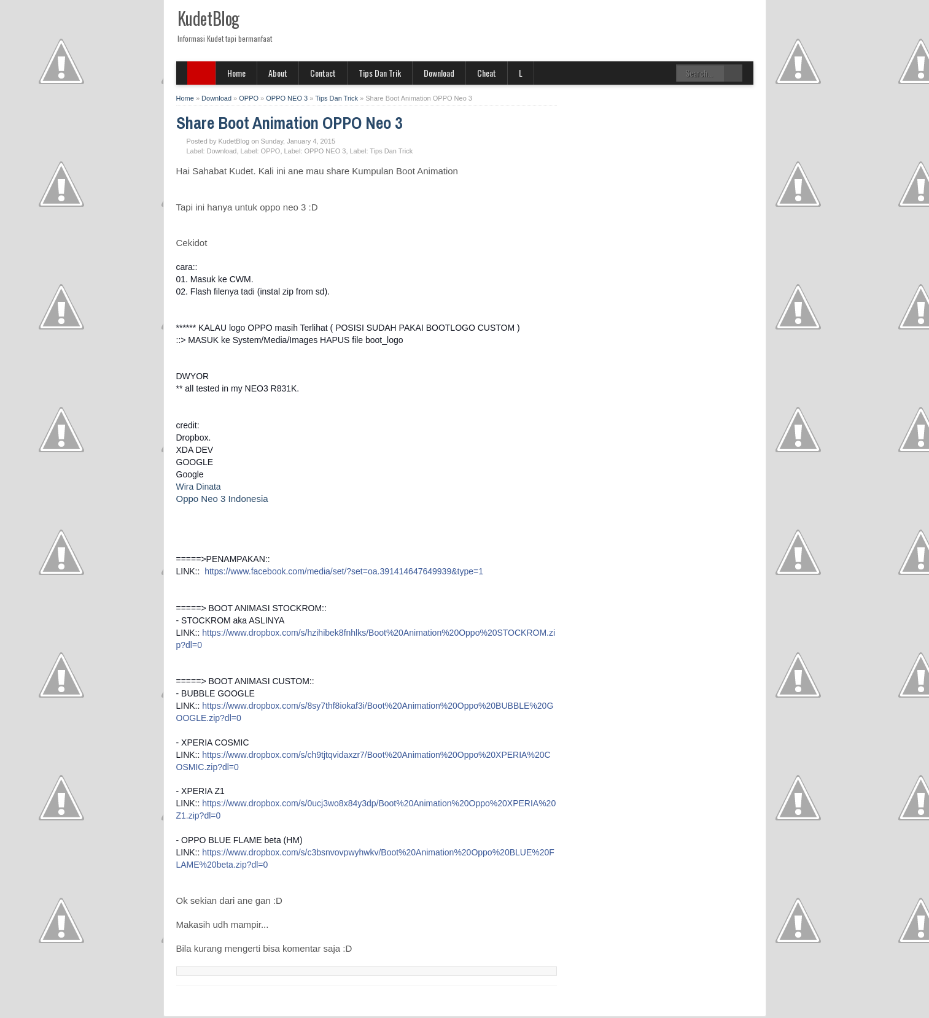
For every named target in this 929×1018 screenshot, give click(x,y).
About (277, 72)
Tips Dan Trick (391, 151)
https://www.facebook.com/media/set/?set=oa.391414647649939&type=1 (343, 571)
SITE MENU (201, 73)
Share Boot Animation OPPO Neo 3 (289, 123)
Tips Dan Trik (380, 72)
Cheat (486, 72)
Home (236, 72)
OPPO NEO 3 (325, 151)
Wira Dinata (198, 487)
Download (439, 72)
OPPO (271, 151)
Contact (323, 72)
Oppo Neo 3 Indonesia (222, 498)
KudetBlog (208, 18)
